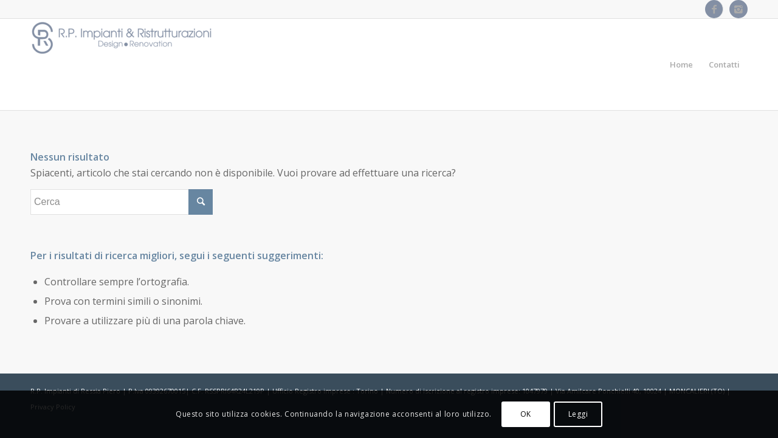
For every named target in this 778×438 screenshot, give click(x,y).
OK (525, 414)
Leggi (578, 414)
